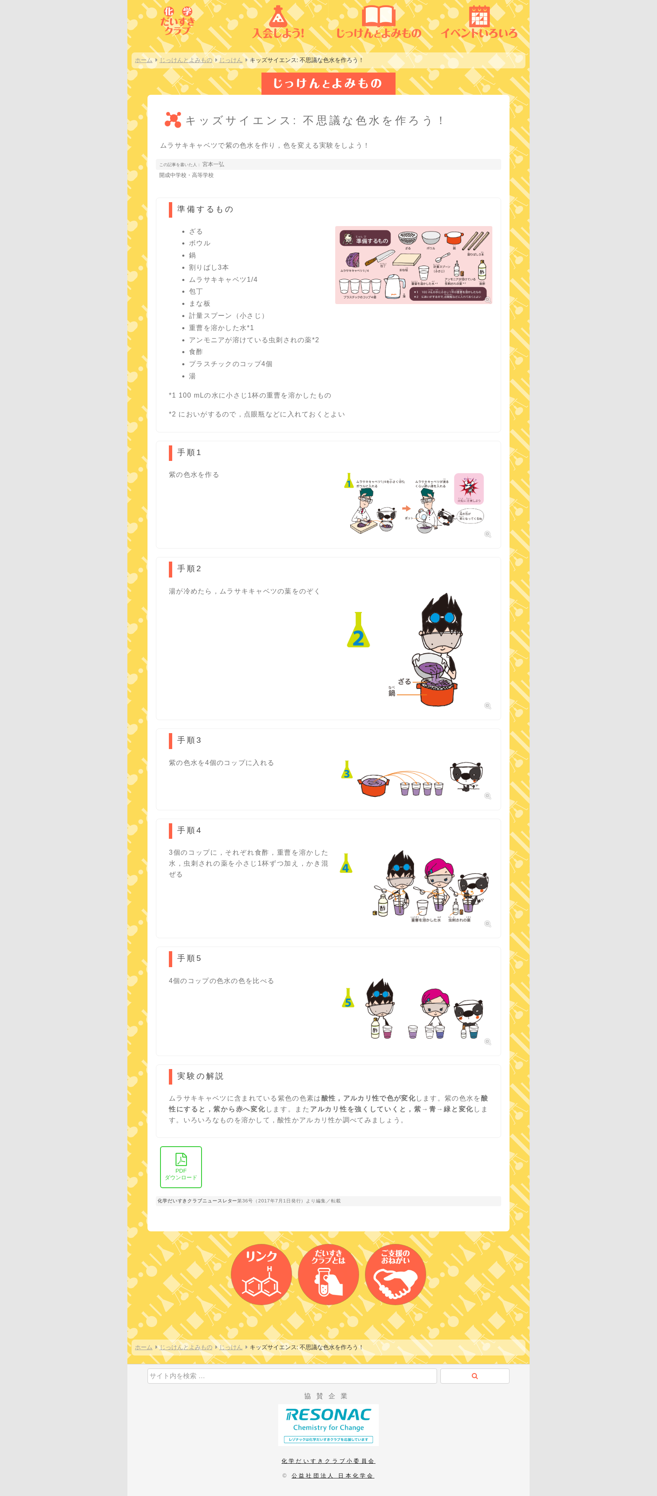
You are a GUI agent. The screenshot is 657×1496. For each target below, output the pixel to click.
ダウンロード (181, 1167)
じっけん (231, 60)
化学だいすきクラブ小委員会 (328, 1461)
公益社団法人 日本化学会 (333, 1476)
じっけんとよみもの (186, 60)
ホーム (144, 60)
